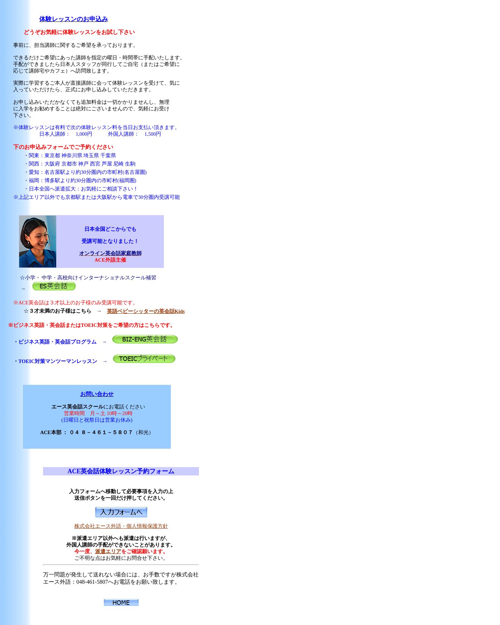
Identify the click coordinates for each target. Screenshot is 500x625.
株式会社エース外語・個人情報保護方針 (121, 526)
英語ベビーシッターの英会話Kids (146, 311)
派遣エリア (108, 551)
